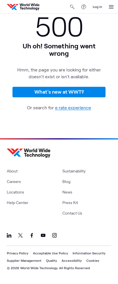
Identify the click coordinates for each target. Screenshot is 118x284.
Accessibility (72, 260)
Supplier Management (24, 260)
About (12, 170)
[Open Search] (72, 7)
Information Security (89, 253)
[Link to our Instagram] (54, 235)
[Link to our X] (20, 235)
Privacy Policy (17, 253)
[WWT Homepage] (23, 6)
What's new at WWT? (59, 92)
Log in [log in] (97, 7)
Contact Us (72, 213)
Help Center (17, 202)
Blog (66, 181)
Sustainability (74, 170)
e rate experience (73, 107)
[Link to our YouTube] (43, 235)
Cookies (92, 260)
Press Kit (70, 202)
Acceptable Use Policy (50, 253)
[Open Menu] (111, 7)
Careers (14, 181)
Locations (15, 192)
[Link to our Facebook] (32, 235)
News (67, 192)
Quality (51, 260)
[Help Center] (83, 7)
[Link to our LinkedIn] (9, 235)
